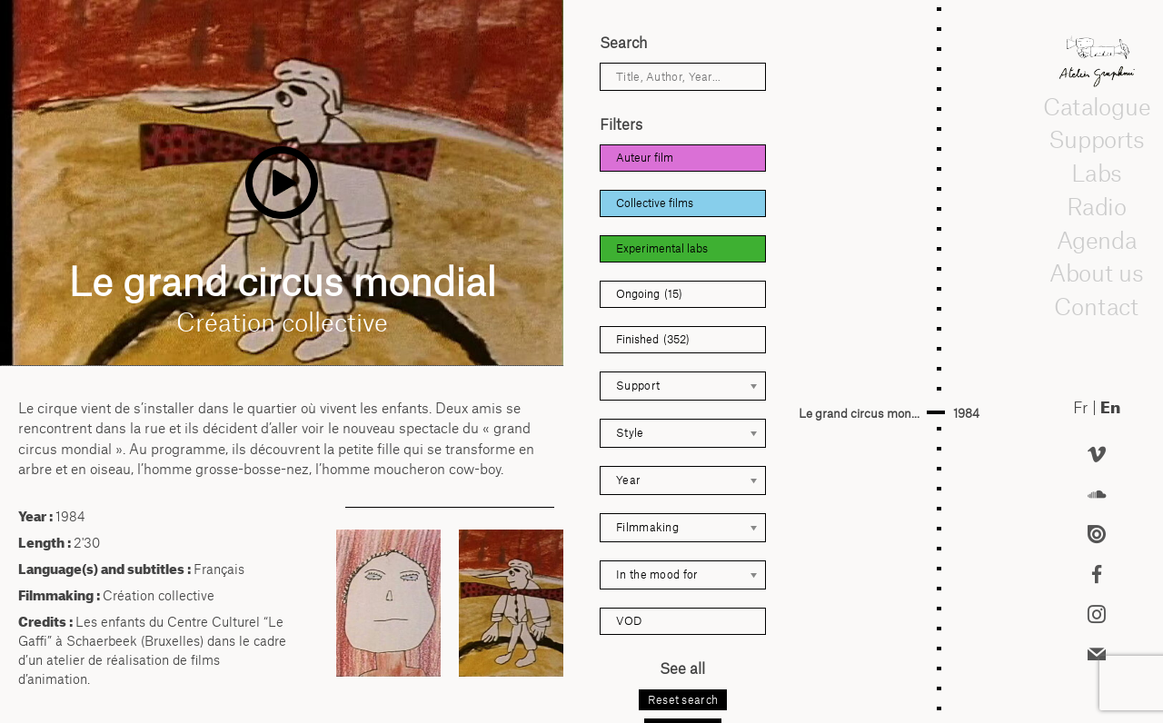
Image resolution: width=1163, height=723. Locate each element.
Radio (1097, 206)
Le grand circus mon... (859, 413)
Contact (1097, 307)
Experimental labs (662, 248)
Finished (653, 340)
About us (1096, 273)
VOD (628, 621)
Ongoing (649, 294)
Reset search (683, 700)
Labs (1096, 173)
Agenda (1097, 239)
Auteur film (644, 157)
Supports (1097, 140)
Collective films (654, 203)
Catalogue (1096, 106)
